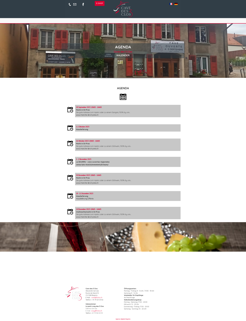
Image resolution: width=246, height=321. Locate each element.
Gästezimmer (91, 304)
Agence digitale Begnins (123, 319)
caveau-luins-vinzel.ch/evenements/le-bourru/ (92, 164)
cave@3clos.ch (96, 297)
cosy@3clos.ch (96, 311)
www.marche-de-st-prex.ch (87, 115)
